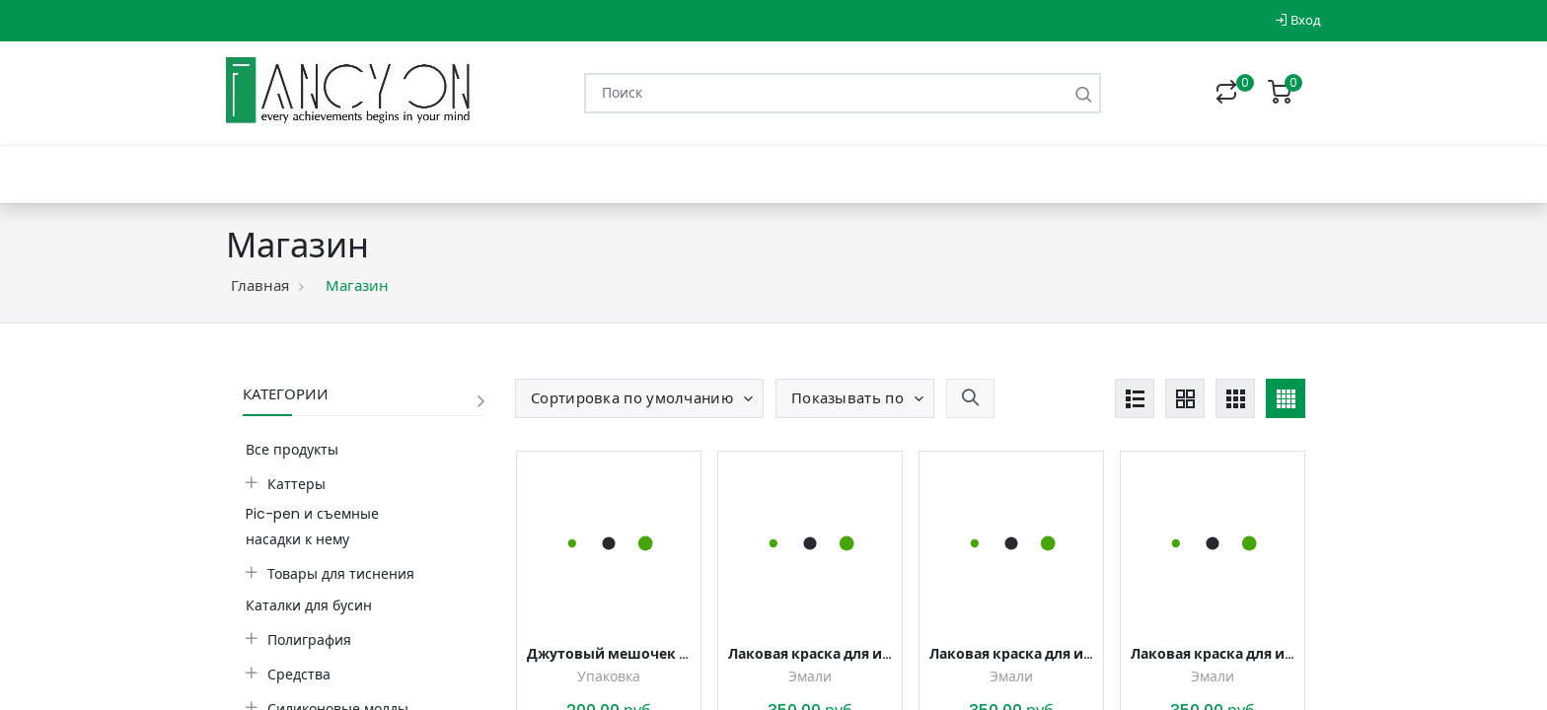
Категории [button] (286, 394)
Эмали (810, 676)
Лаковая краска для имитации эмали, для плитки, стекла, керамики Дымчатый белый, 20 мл (810, 654)
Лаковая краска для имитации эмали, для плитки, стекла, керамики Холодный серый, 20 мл (1011, 654)
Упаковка (608, 676)
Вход (1298, 20)
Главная (260, 285)
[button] (639, 398)
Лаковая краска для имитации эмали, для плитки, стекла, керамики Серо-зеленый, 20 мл (1212, 654)
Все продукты (292, 450)
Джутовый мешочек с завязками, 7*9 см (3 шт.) (609, 654)
